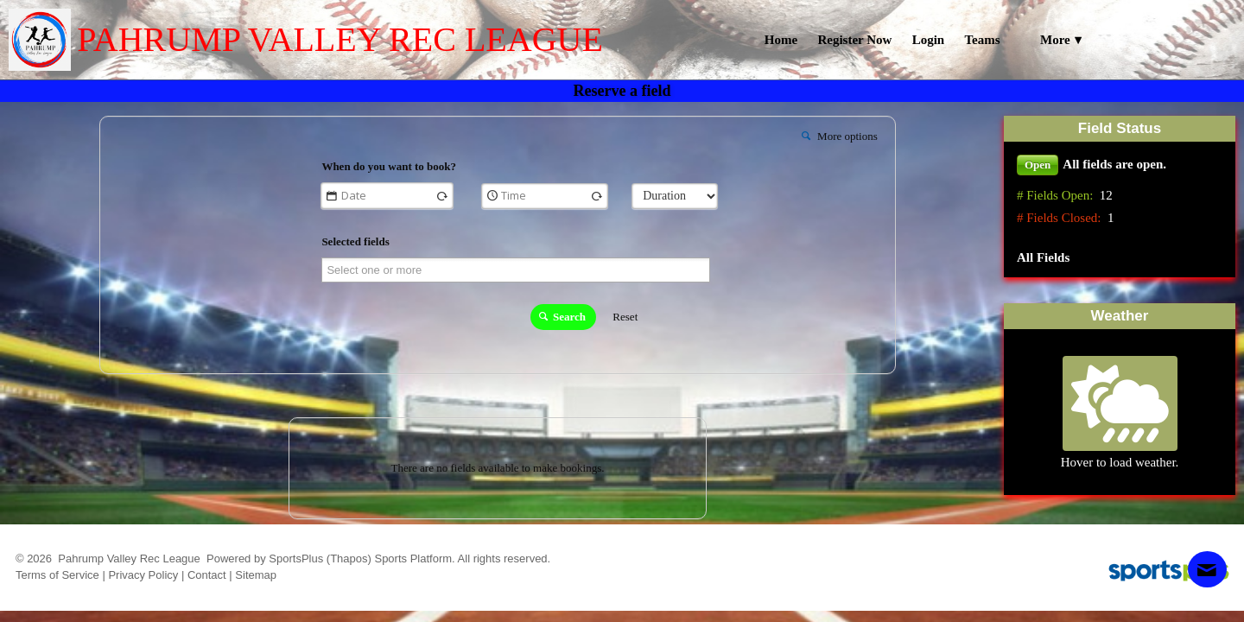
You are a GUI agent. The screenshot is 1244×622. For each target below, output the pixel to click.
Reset (625, 316)
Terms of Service (57, 574)
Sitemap (255, 574)
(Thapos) (349, 558)
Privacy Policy (143, 574)
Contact (206, 574)
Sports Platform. (414, 558)
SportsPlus (296, 558)
